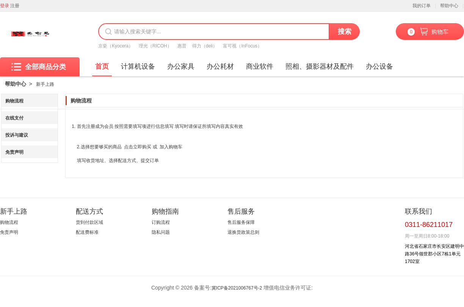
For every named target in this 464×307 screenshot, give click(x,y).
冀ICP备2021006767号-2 (237, 288)
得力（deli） (205, 46)
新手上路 (45, 84)
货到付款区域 (89, 222)
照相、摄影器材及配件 (319, 66)
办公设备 (379, 66)
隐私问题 (161, 232)
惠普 (182, 46)
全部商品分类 (38, 67)
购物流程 (14, 101)
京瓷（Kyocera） (115, 46)
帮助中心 (449, 5)
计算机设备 (138, 66)
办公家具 (180, 66)
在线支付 (14, 118)
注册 (14, 5)
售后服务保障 (241, 222)
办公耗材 (220, 66)
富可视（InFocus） (242, 46)
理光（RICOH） (155, 46)
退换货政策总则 (243, 232)
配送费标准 (87, 232)
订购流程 (161, 222)
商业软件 (259, 66)
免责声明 (14, 152)
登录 (4, 5)
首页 (102, 66)
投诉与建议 (16, 135)
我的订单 (421, 5)
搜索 (344, 31)
